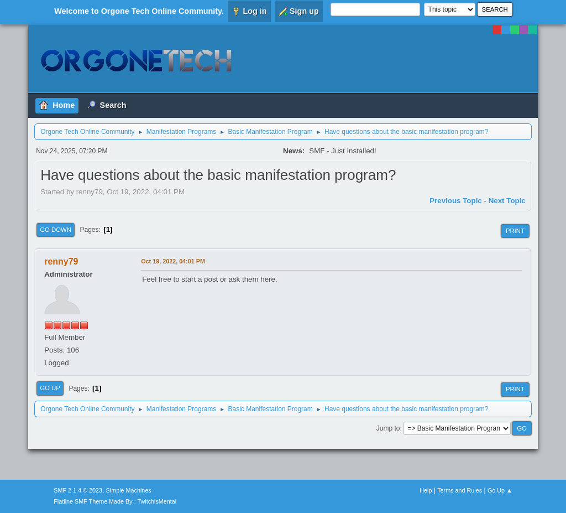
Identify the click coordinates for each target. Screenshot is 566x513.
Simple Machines (128, 490)
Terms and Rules (459, 490)
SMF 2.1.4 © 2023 (78, 490)
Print (515, 230)
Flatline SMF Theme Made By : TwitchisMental (115, 501)
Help (426, 490)
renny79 (61, 261)
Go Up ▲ (500, 490)
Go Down (55, 229)
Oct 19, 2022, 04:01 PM (173, 261)
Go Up (50, 388)
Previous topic (455, 200)
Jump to (388, 428)
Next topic (507, 200)
